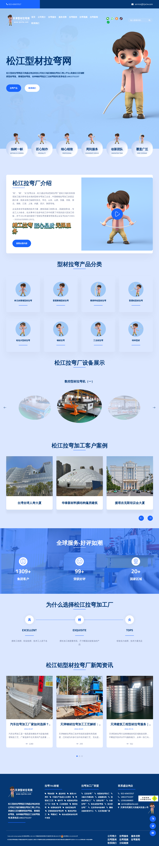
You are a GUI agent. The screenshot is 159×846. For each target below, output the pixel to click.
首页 (33, 16)
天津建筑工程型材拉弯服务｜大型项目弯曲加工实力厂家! (129, 726)
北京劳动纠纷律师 (96, 807)
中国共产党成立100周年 (60, 797)
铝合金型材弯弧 (95, 804)
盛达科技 (61, 793)
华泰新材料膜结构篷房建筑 (80, 502)
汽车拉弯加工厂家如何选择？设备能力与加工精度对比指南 (29, 726)
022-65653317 (13, 4)
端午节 (59, 800)
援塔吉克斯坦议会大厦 (130, 502)
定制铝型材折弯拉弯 (54, 811)
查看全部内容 (21, 243)
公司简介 (42, 16)
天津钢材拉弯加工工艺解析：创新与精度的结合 (79, 726)
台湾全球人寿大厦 (29, 502)
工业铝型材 (62, 804)
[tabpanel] (29, 712)
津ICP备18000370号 (56, 836)
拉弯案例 (73, 16)
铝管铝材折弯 (54, 807)
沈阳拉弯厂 (99, 800)
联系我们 (35, 23)
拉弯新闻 (94, 16)
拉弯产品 (13, 88)
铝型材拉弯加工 (101, 793)
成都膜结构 (101, 797)
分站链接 (123, 843)
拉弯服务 (52, 16)
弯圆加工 (53, 814)
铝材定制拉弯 (69, 807)
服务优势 (63, 16)
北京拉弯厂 (87, 793)
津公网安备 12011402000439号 (69, 836)
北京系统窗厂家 (102, 811)
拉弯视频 (83, 16)
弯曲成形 (49, 793)
